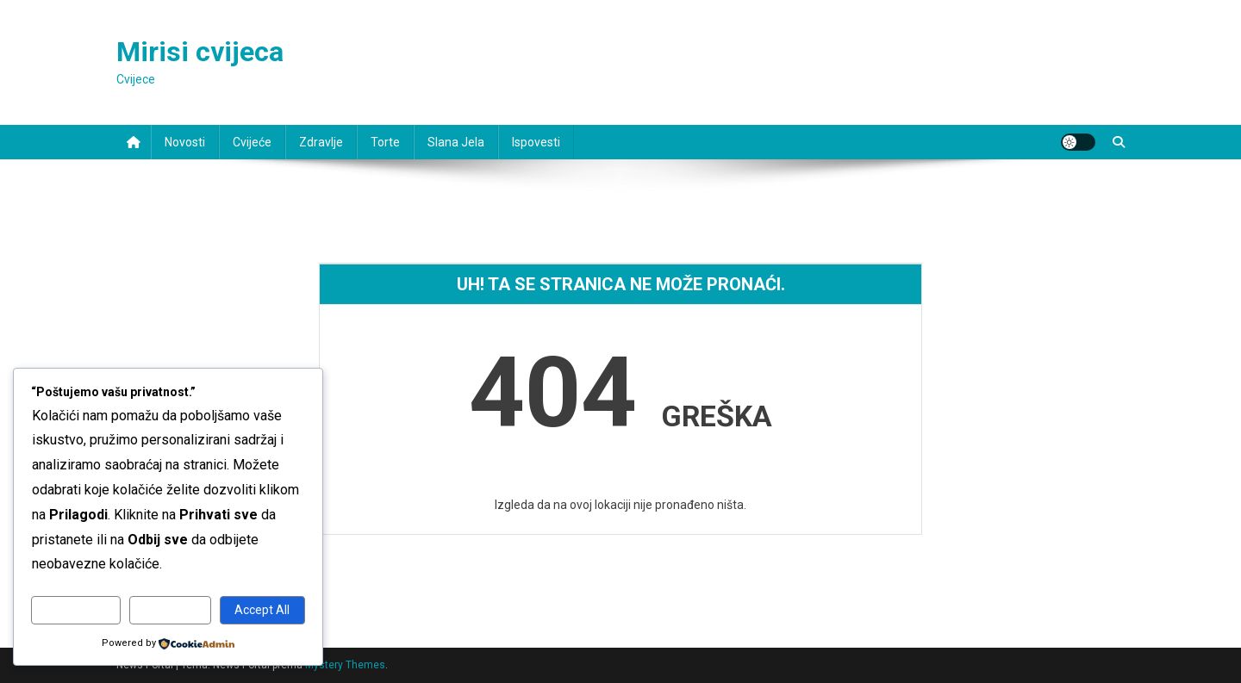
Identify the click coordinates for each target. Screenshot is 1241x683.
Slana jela (455, 142)
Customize (76, 610)
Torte (385, 142)
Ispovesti (536, 142)
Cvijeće (252, 142)
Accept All (262, 610)
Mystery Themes (345, 665)
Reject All (170, 610)
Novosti (185, 142)
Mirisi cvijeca (200, 51)
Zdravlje (321, 142)
